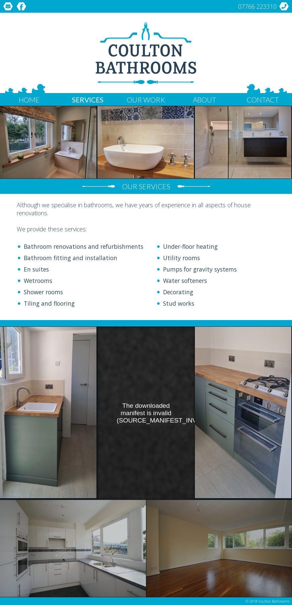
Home (29, 99)
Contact (263, 99)
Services (87, 99)
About (204, 99)
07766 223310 (257, 6)
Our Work (146, 99)
